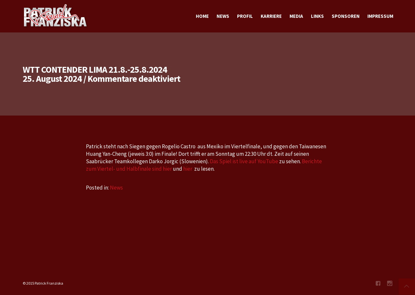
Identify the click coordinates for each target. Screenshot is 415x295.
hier (187, 168)
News (116, 187)
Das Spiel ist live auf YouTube (244, 161)
